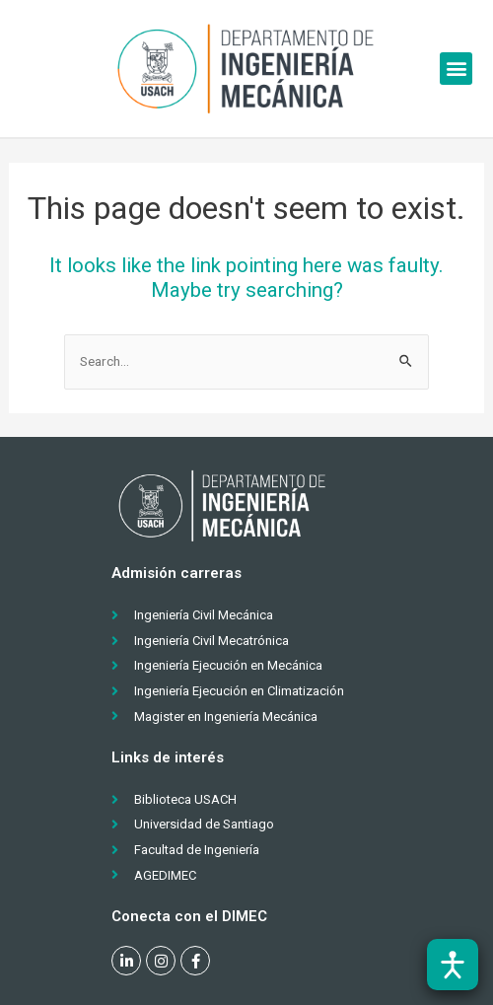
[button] (456, 68)
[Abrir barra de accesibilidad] (452, 964)
